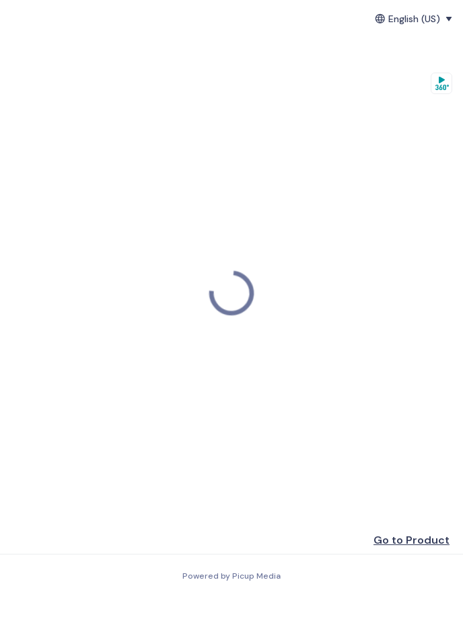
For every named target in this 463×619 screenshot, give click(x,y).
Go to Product (411, 540)
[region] (231, 293)
